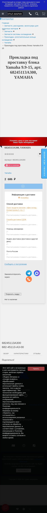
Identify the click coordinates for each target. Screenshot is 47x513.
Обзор (6, 354)
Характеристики (21, 354)
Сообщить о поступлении (16, 264)
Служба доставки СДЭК (16, 220)
